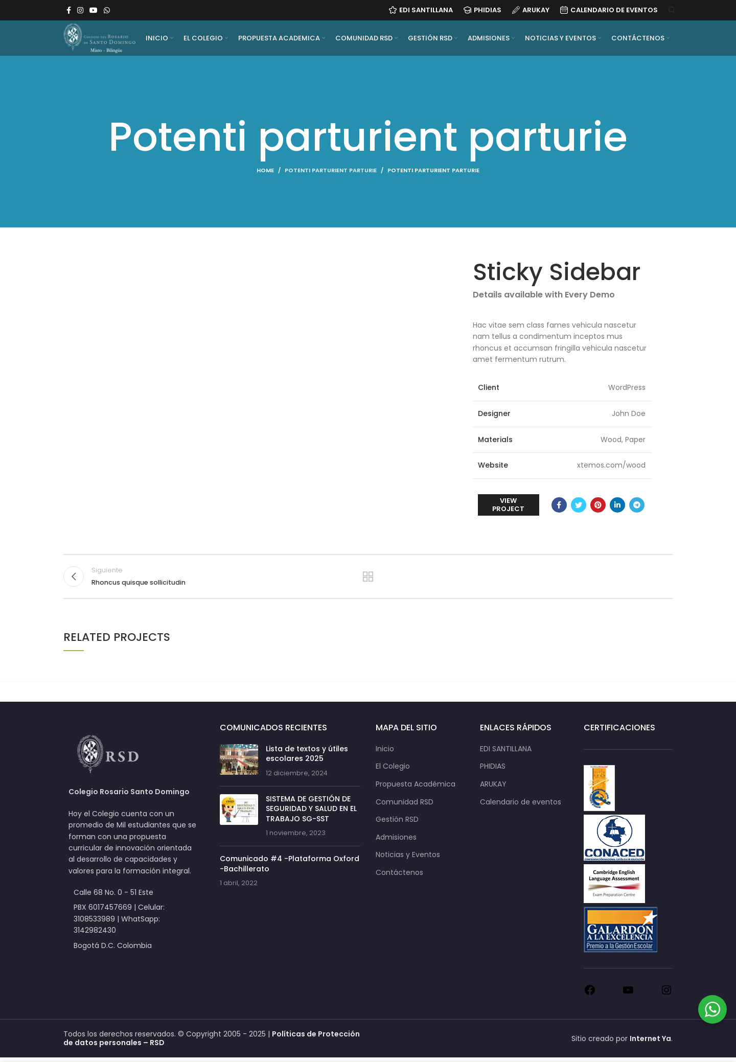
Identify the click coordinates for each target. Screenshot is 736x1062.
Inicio (385, 753)
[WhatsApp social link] (107, 10)
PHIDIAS (482, 10)
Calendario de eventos (520, 806)
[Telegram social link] (637, 505)
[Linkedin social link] (617, 505)
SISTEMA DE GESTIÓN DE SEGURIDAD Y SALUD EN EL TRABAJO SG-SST (311, 813)
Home (265, 170)
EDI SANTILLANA (506, 753)
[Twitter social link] (578, 505)
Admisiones (396, 842)
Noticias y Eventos (408, 859)
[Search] (670, 10)
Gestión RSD (397, 824)
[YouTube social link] (93, 10)
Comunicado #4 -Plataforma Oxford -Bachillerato (289, 868)
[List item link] (133, 923)
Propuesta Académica (415, 789)
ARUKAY (530, 10)
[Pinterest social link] (598, 505)
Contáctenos (399, 877)
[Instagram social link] (80, 10)
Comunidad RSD (404, 806)
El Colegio (393, 771)
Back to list (368, 578)
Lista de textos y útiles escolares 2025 (307, 758)
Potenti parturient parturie (331, 170)
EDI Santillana (421, 10)
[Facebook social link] (68, 10)
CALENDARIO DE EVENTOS (609, 10)
